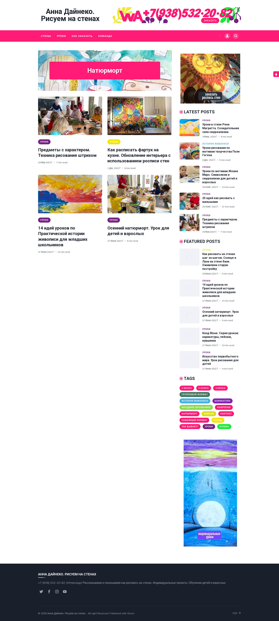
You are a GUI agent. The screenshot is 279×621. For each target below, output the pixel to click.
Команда (105, 36)
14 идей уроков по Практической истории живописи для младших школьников (219, 290)
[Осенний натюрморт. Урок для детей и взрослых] (139, 194)
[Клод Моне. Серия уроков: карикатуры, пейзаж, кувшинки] (191, 337)
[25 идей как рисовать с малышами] (191, 201)
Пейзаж (209, 413)
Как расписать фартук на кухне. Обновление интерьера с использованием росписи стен (139, 155)
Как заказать (82, 36)
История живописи (215, 143)
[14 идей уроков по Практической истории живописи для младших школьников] (70, 194)
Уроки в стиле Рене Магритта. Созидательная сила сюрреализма (220, 128)
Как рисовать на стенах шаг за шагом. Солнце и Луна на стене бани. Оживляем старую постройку (219, 261)
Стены (46, 36)
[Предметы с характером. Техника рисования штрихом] (70, 116)
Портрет (226, 413)
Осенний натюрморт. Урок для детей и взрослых (220, 313)
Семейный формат (194, 420)
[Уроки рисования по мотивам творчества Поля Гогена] (191, 151)
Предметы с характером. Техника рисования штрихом (220, 223)
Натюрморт (189, 413)
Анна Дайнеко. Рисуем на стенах (70, 15)
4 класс (220, 388)
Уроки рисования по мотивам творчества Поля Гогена (220, 151)
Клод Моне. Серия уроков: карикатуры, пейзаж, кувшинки (220, 336)
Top (236, 613)
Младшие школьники (196, 407)
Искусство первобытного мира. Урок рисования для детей (220, 360)
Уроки (61, 36)
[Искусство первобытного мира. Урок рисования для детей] (191, 360)
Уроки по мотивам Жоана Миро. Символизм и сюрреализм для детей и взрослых (220, 176)
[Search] (236, 36)
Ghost (130, 613)
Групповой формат (195, 394)
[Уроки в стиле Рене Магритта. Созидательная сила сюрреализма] (191, 128)
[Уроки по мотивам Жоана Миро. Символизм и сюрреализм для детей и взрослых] (191, 177)
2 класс (187, 388)
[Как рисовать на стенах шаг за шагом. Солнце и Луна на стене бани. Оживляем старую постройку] (191, 262)
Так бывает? (190, 426)
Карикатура (222, 401)
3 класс (203, 388)
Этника (224, 426)
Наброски (224, 407)
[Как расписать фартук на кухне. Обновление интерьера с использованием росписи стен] (139, 116)
